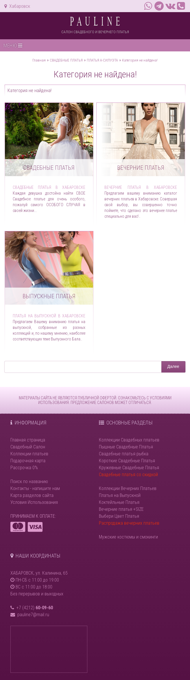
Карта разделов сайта (32, 495)
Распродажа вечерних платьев (129, 523)
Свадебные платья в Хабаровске (49, 187)
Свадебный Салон (27, 447)
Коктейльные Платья (119, 502)
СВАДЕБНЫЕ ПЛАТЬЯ (66, 60)
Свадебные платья (49, 167)
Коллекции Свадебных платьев (129, 440)
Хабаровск (17, 6)
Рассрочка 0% (24, 467)
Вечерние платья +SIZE (121, 509)
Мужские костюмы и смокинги (128, 537)
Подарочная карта (27, 460)
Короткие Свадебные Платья (127, 460)
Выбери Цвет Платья (119, 516)
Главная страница (27, 440)
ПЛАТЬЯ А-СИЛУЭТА (102, 60)
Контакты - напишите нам (35, 488)
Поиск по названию (29, 481)
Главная (39, 60)
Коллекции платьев (29, 454)
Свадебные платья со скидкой (128, 474)
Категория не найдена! (140, 60)
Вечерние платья (140, 167)
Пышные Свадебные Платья (126, 447)
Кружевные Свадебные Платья (129, 467)
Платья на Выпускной (120, 495)
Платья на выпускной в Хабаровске (49, 316)
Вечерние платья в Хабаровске (140, 187)
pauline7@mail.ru (33, 614)
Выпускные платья (49, 296)
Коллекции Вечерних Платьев (127, 488)
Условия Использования (34, 502)
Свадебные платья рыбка (123, 454)
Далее (173, 366)
